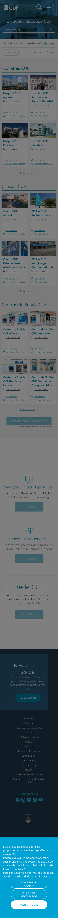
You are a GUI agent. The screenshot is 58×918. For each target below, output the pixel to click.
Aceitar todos (29, 904)
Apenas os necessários (29, 894)
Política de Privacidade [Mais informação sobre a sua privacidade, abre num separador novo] (17, 876)
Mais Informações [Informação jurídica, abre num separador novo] (41, 876)
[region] (29, 877)
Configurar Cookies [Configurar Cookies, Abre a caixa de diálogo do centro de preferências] (29, 884)
